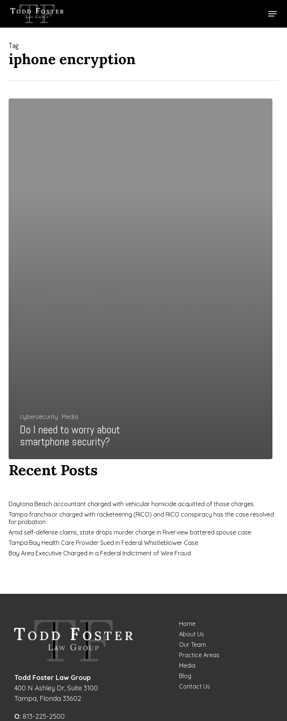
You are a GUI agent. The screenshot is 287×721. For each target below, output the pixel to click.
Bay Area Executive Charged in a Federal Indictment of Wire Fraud (100, 553)
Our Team (192, 644)
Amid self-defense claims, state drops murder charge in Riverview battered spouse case (130, 532)
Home (187, 623)
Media (70, 416)
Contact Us (194, 686)
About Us (191, 634)
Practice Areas (199, 655)
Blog (185, 676)
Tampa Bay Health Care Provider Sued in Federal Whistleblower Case (103, 542)
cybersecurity (39, 416)
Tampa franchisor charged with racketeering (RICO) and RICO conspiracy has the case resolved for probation (141, 518)
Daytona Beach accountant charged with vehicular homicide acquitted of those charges (131, 504)
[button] (272, 14)
